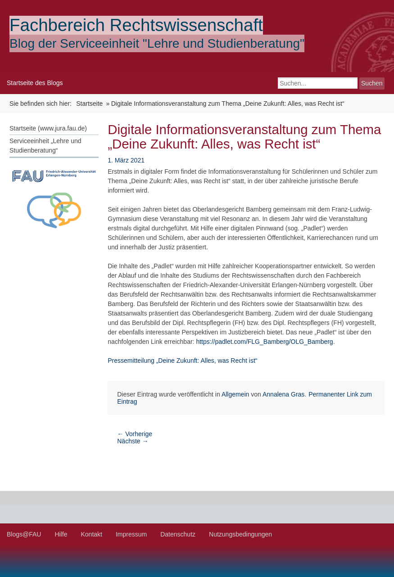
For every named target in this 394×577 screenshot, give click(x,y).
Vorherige (134, 433)
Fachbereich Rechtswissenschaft (136, 25)
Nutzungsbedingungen (240, 534)
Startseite (89, 103)
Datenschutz (177, 534)
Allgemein (235, 394)
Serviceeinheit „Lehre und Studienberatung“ (45, 145)
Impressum (131, 534)
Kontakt (91, 534)
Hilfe (60, 534)
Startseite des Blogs (35, 82)
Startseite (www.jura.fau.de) (48, 128)
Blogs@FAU (24, 534)
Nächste (132, 441)
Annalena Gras (283, 394)
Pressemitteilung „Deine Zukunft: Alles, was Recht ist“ (182, 360)
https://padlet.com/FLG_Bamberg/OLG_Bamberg (264, 341)
